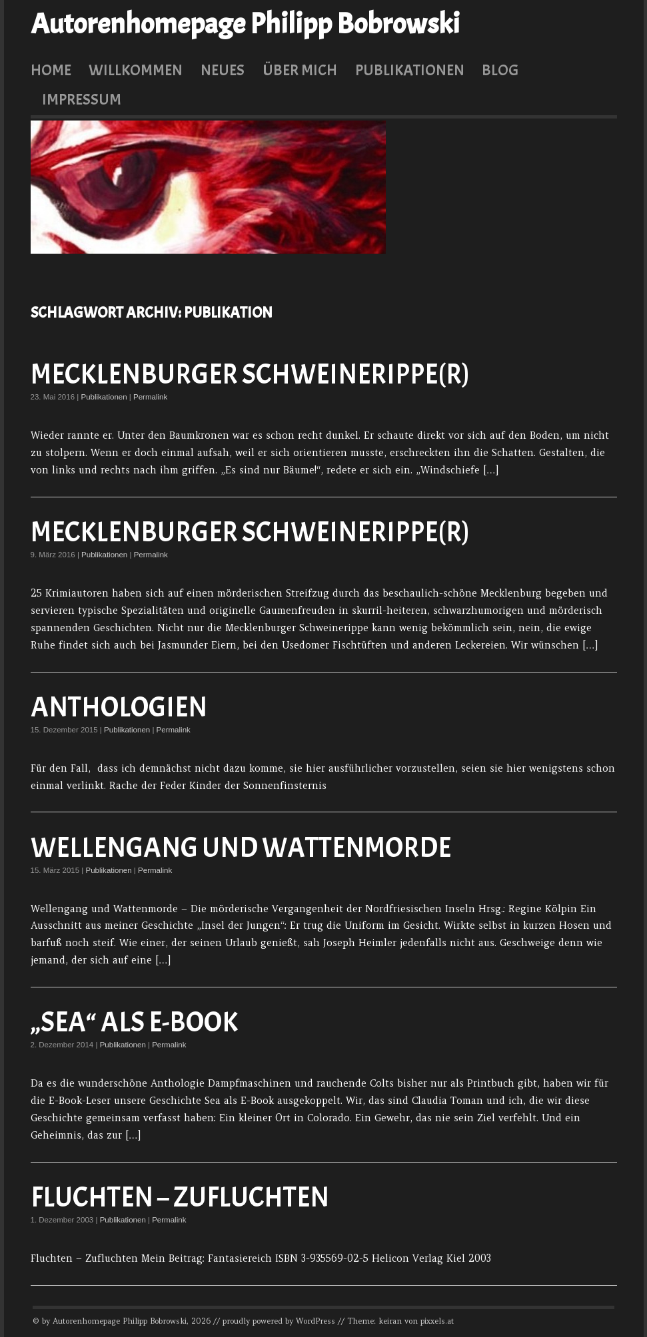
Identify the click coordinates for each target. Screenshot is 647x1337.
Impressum (81, 99)
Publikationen (409, 70)
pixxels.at (437, 1321)
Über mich (300, 70)
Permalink (150, 397)
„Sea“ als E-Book (134, 1022)
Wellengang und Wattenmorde (241, 848)
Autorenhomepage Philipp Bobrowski (245, 24)
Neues (223, 70)
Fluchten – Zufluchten (180, 1197)
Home (51, 70)
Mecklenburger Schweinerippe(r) (250, 374)
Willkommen (136, 70)
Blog (500, 70)
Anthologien (119, 707)
